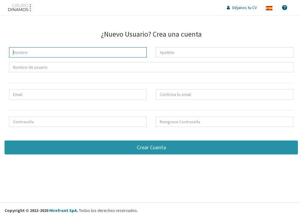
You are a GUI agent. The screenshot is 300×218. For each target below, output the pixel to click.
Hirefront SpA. (63, 210)
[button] (269, 7)
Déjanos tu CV (242, 7)
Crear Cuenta (151, 147)
